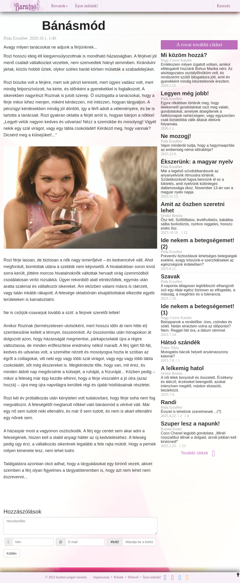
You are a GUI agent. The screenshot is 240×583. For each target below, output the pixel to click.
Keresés (223, 6)
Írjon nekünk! (86, 6)
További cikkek (199, 453)
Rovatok (59, 6)
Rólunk (118, 577)
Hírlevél (133, 577)
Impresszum (101, 577)
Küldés (12, 553)
